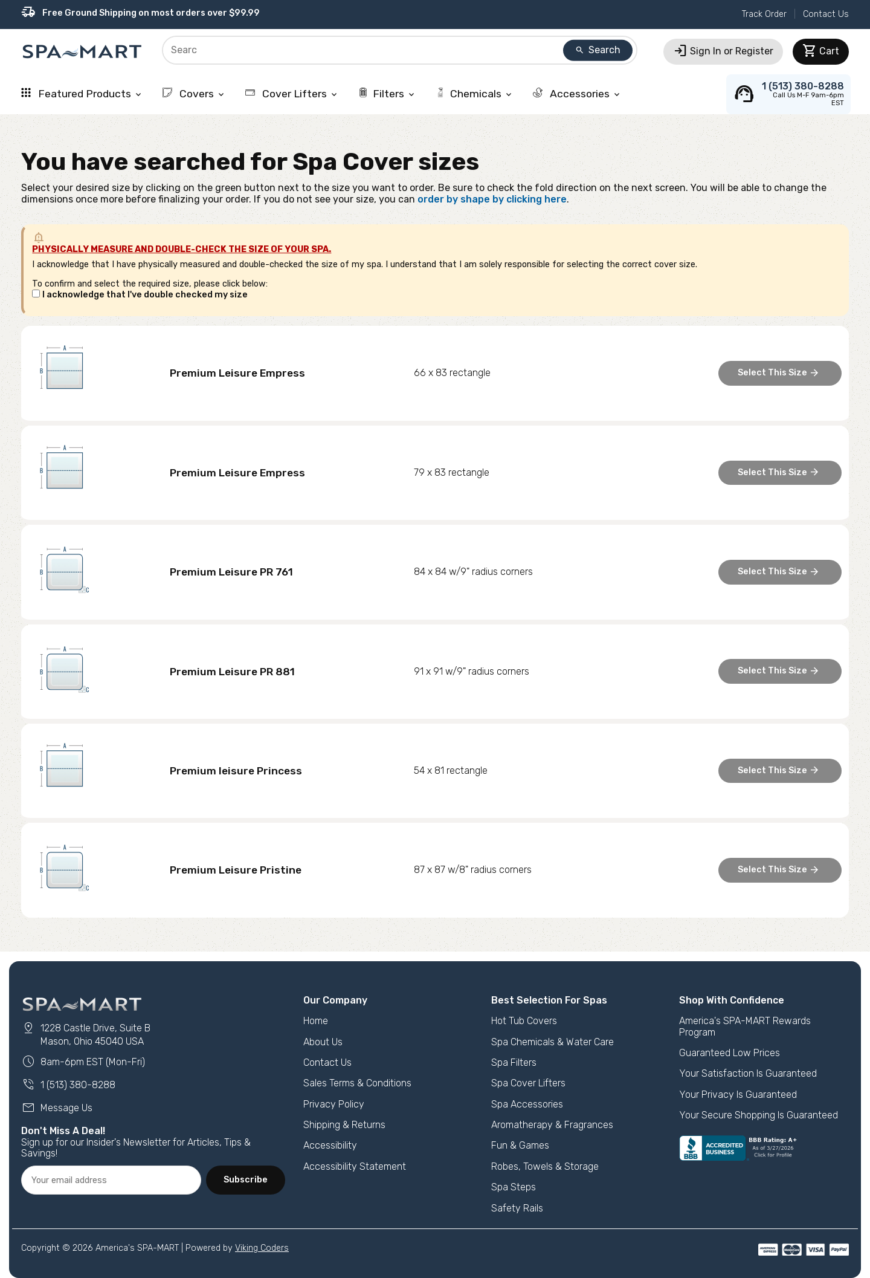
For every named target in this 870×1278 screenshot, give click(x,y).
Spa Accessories (527, 1104)
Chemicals (475, 94)
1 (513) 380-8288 (68, 1085)
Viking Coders (262, 1248)
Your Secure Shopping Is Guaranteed (758, 1115)
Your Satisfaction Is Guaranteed (748, 1073)
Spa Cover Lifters (528, 1083)
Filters (387, 94)
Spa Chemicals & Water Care (552, 1042)
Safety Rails (517, 1208)
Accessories (577, 94)
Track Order (764, 14)
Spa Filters (513, 1062)
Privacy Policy (333, 1104)
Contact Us (826, 14)
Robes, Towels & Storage (545, 1166)
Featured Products (82, 94)
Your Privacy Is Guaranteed (738, 1094)
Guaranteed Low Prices (729, 1053)
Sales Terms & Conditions (357, 1083)
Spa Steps (513, 1187)
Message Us (56, 1108)
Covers (194, 94)
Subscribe (246, 1180)
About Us (323, 1042)
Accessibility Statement (354, 1166)
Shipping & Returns (344, 1124)
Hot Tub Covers (524, 1021)
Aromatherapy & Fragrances (552, 1124)
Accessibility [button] (330, 1145)
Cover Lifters (292, 94)
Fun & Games (520, 1145)
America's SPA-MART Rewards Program (745, 1026)
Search (597, 50)
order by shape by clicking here (492, 199)
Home (315, 1021)
